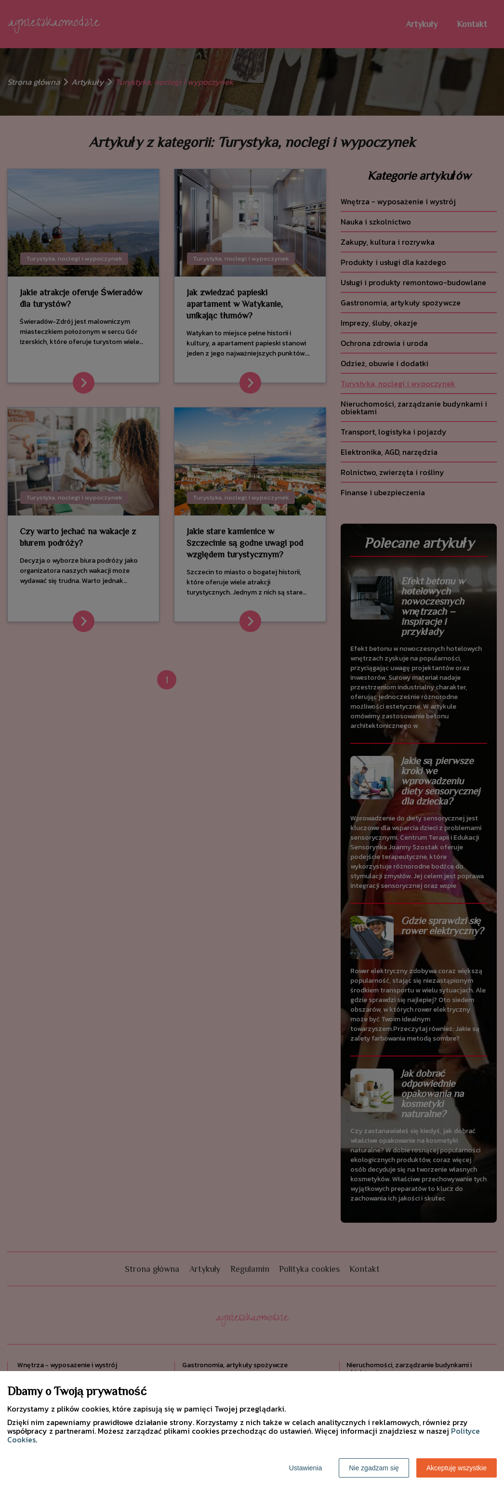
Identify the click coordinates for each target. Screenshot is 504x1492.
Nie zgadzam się (374, 1468)
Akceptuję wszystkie (456, 1468)
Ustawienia (305, 1468)
